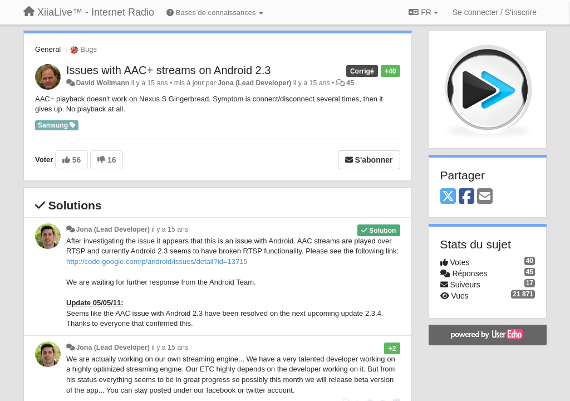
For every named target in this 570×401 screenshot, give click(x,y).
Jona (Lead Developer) (254, 83)
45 (350, 83)
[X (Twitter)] (448, 197)
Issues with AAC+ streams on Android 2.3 (168, 70)
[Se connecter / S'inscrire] (494, 12)
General (48, 49)
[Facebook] (466, 197)
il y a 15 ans (169, 229)
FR (423, 12)
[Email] (485, 197)
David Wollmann (102, 83)
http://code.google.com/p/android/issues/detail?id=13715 (157, 261)
